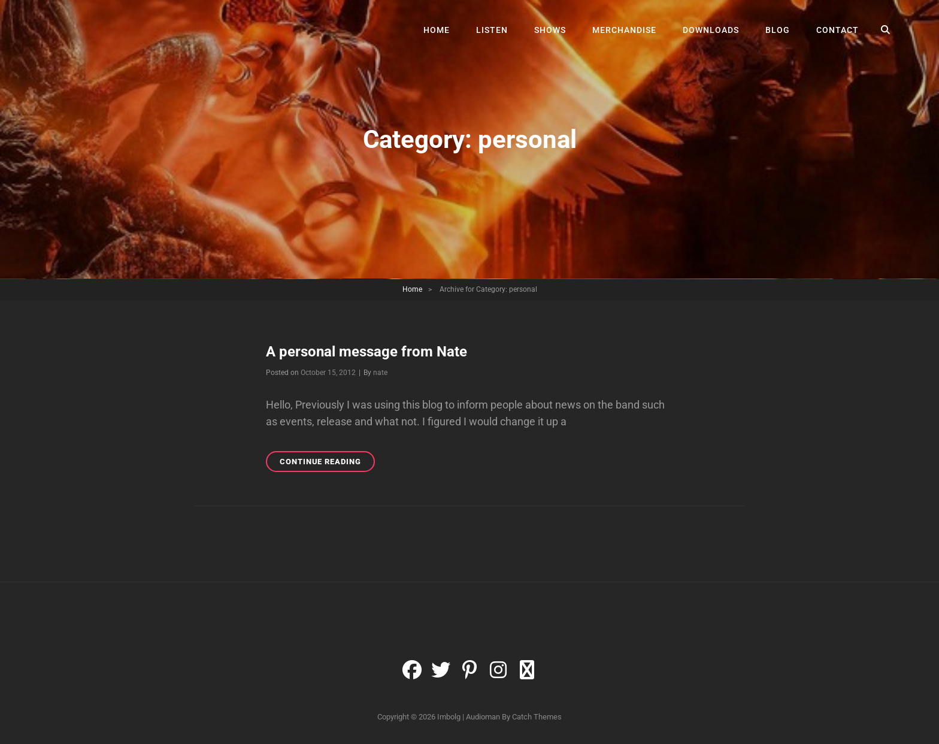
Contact (837, 30)
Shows (550, 30)
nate (380, 372)
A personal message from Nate (366, 351)
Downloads (711, 30)
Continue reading (327, 463)
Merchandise (624, 30)
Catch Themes (537, 716)
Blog (777, 30)
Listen (492, 30)
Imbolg (449, 716)
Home (436, 30)
